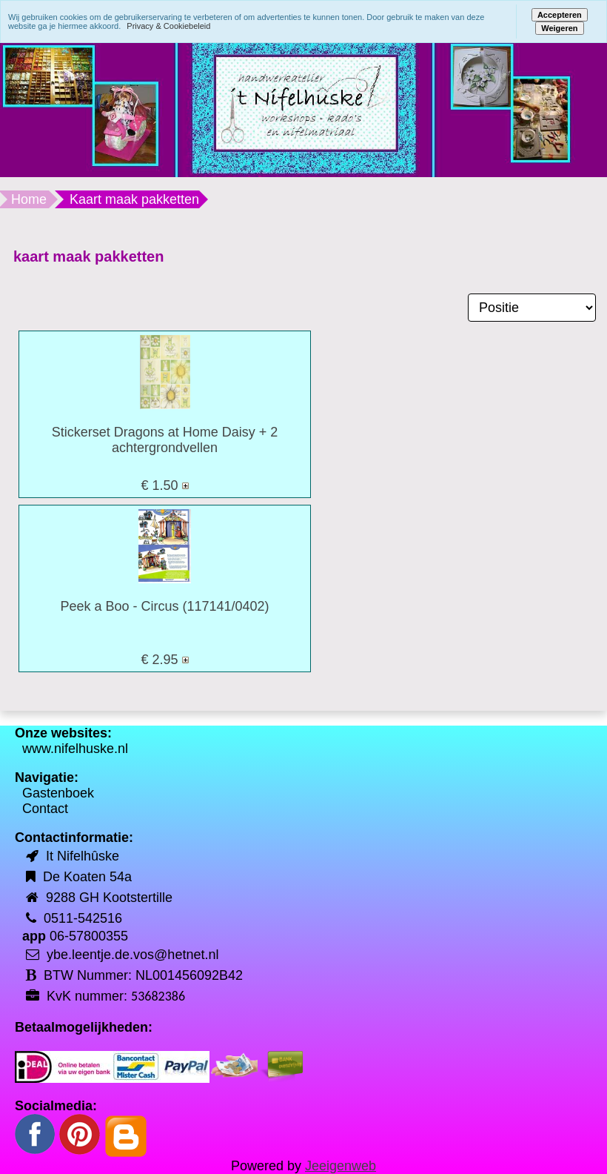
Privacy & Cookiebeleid (168, 25)
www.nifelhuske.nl (75, 748)
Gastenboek (58, 793)
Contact (45, 808)
